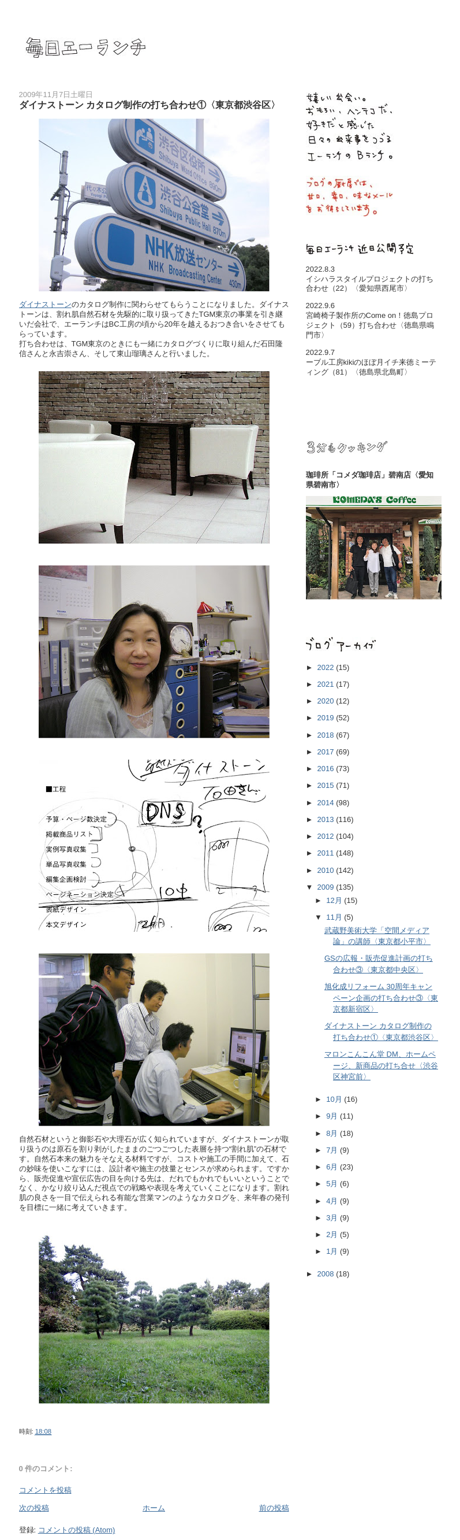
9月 (333, 1116)
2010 (326, 870)
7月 (333, 1150)
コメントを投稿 (45, 1490)
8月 (333, 1133)
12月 (335, 900)
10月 (335, 1099)
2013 (326, 819)
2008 (326, 1273)
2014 (326, 802)
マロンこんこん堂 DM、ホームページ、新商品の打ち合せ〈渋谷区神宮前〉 (381, 1065)
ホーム (154, 1508)
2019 (326, 717)
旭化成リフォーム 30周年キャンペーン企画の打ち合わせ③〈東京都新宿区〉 (381, 997)
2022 (326, 667)
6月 (333, 1167)
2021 (326, 684)
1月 (333, 1251)
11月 (335, 917)
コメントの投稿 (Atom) (76, 1530)
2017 (326, 751)
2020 (326, 701)
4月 (333, 1201)
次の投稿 (34, 1508)
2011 (326, 853)
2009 (326, 887)
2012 (326, 836)
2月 (333, 1234)
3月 (333, 1217)
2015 (326, 785)
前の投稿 (274, 1508)
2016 (326, 768)
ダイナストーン (45, 304)
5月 (333, 1183)
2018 (326, 735)
